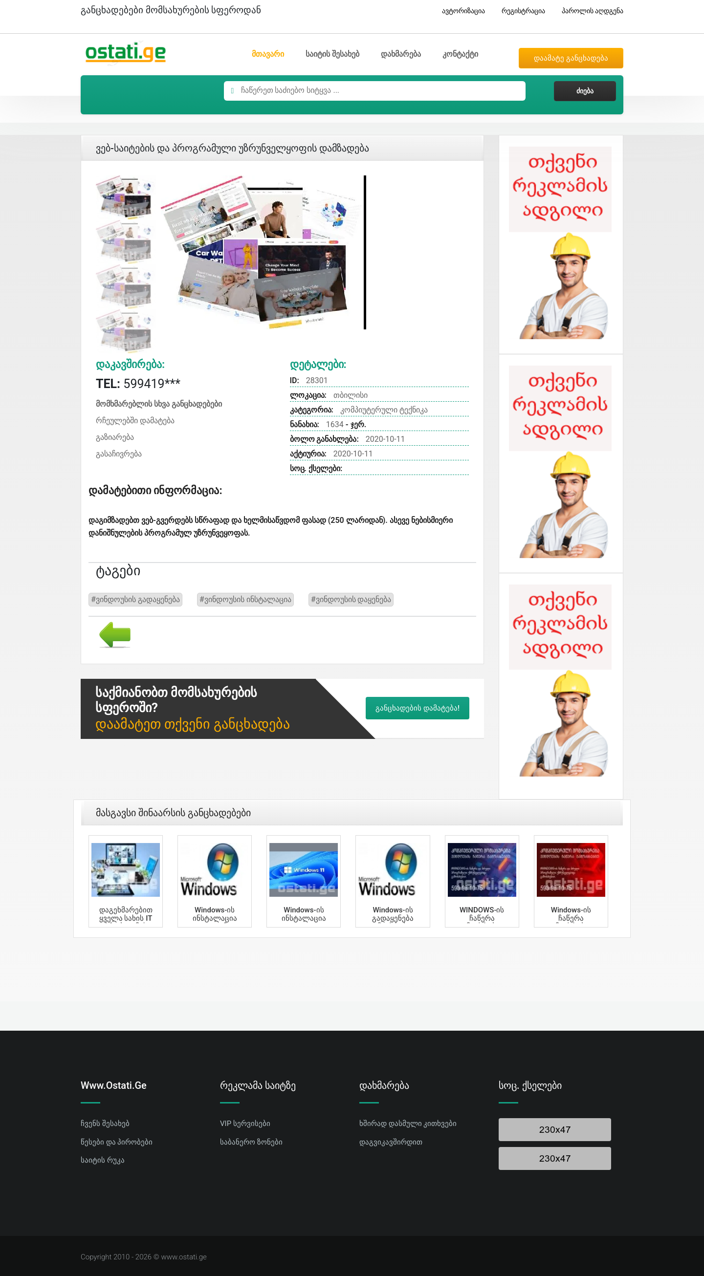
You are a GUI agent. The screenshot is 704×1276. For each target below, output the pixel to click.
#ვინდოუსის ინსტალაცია (245, 599)
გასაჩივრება (119, 453)
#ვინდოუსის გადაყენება (135, 599)
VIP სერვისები (245, 1123)
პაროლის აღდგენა (588, 11)
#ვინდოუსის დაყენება (351, 599)
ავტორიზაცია (460, 11)
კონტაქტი (460, 54)
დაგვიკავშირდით (390, 1142)
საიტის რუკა (103, 1160)
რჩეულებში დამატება (135, 420)
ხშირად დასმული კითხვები (408, 1123)
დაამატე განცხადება (571, 58)
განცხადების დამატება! (417, 708)
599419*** (138, 384)
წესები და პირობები (117, 1142)
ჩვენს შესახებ (105, 1123)
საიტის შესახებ (332, 54)
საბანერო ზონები (251, 1142)
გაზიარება (115, 437)
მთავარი (268, 54)
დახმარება (401, 54)
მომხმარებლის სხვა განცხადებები (159, 404)
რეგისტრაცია (519, 11)
